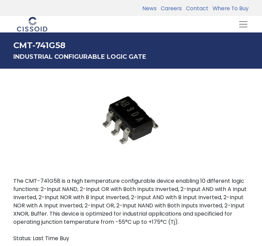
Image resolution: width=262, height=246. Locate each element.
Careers (170, 8)
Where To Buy (229, 8)
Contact (195, 8)
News (149, 8)
